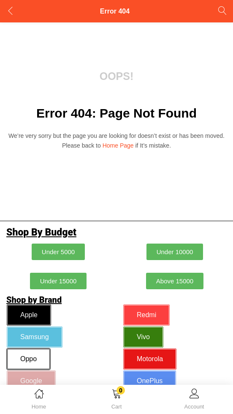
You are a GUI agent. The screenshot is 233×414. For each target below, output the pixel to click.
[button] (116, 400)
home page (118, 145)
